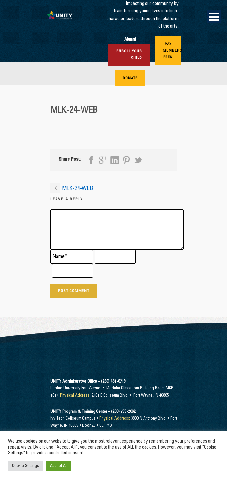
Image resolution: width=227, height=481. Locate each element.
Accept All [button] (59, 466)
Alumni (130, 40)
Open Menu (214, 16)
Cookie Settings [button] (25, 466)
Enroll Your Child (129, 54)
